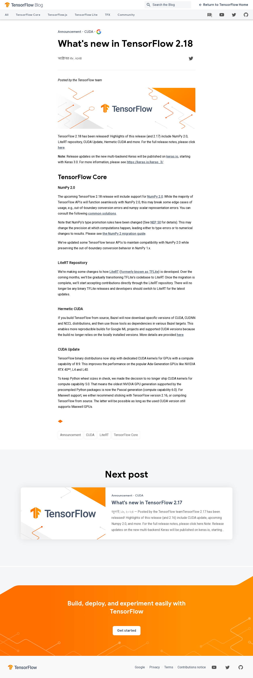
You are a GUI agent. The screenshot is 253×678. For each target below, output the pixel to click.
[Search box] (173, 4)
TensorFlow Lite (86, 15)
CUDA (90, 435)
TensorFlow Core (28, 15)
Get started (126, 631)
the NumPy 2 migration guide (124, 234)
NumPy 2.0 (155, 196)
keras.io (172, 156)
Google (140, 667)
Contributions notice (191, 667)
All (6, 15)
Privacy (155, 667)
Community (126, 15)
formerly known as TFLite (139, 272)
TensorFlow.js (57, 15)
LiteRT (114, 272)
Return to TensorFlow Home (223, 5)
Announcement (70, 435)
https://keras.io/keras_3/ (145, 162)
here (61, 148)
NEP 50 (155, 222)
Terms (168, 667)
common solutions (102, 213)
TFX (107, 15)
